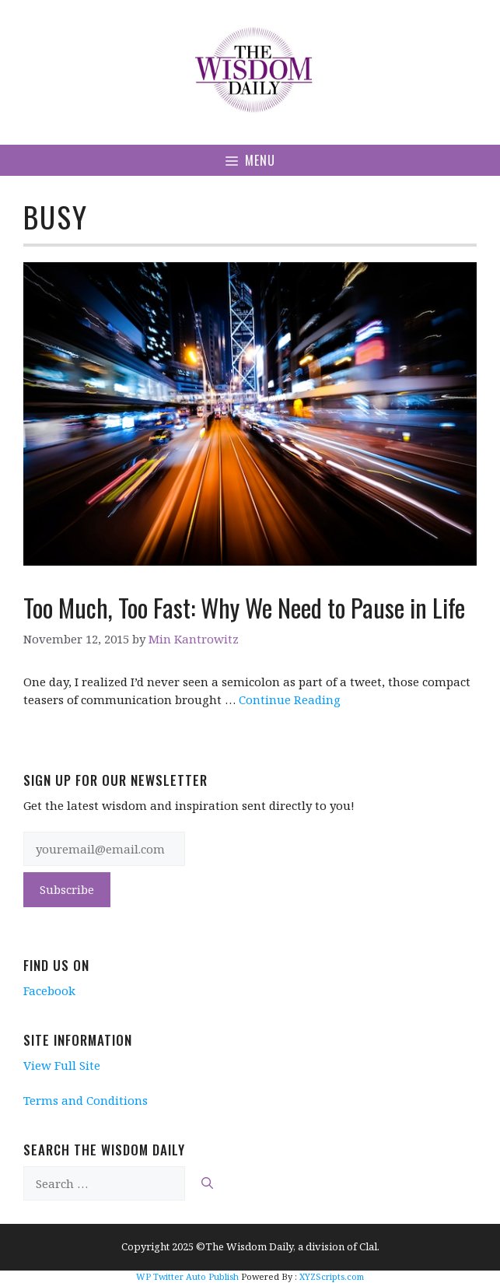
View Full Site (61, 1065)
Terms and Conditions (85, 1100)
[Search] (207, 1183)
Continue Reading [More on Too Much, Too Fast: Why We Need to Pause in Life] (290, 699)
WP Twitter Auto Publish (187, 1276)
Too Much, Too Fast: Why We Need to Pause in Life (244, 607)
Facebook (49, 990)
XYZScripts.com (331, 1276)
